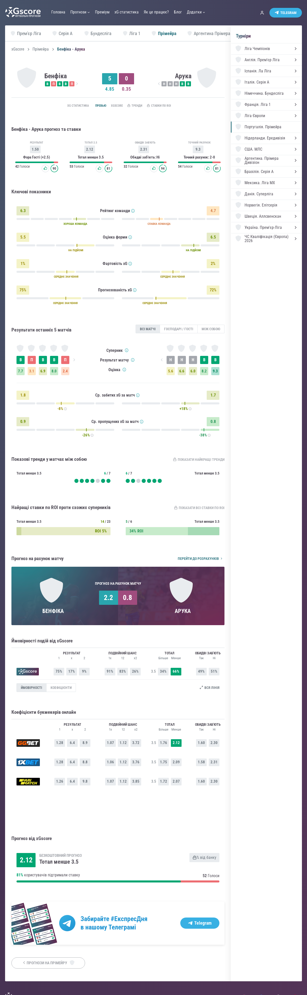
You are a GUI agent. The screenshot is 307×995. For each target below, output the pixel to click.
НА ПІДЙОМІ (75, 251)
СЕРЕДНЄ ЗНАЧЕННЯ (66, 278)
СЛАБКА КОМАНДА (159, 225)
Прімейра (41, 49)
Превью (93, 106)
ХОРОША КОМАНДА (75, 225)
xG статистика (67, 106)
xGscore (17, 49)
